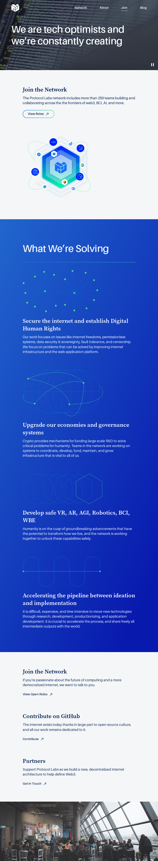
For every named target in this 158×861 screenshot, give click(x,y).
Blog (143, 8)
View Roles (38, 114)
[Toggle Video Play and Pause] (152, 64)
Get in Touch (35, 784)
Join (124, 8)
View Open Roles (38, 694)
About (104, 8)
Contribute (33, 739)
